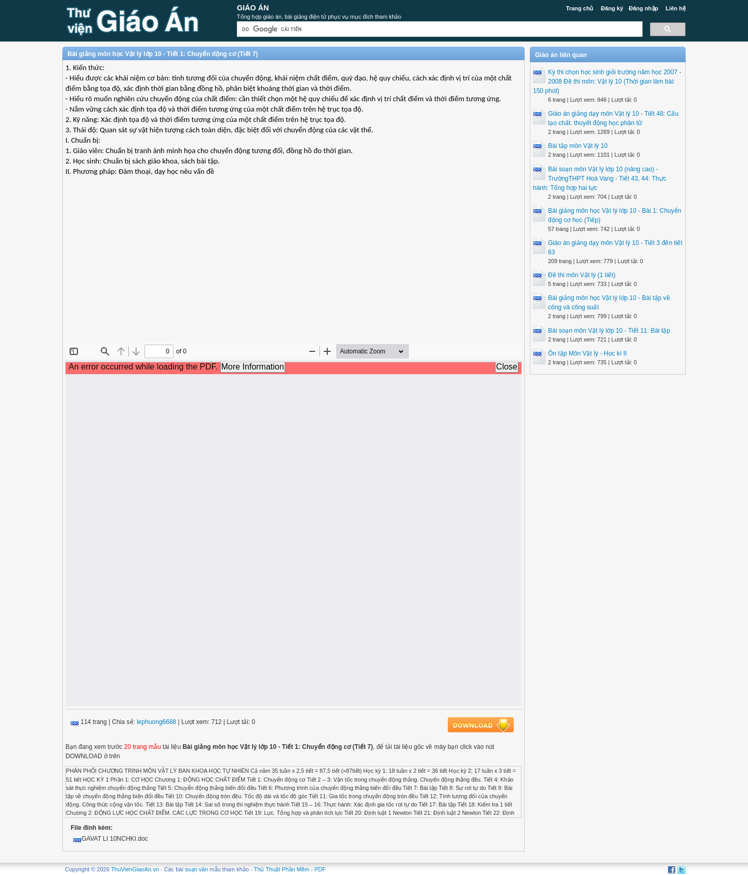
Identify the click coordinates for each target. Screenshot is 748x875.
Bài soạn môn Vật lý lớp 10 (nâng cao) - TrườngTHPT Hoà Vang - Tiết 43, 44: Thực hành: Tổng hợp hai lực (599, 179)
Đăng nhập (644, 8)
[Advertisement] (293, 267)
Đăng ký (612, 8)
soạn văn (196, 869)
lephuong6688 (156, 722)
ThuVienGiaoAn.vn (135, 869)
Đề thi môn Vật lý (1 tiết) (582, 275)
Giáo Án (253, 8)
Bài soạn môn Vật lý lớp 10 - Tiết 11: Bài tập (609, 330)
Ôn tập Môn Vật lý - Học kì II (587, 353)
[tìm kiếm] (438, 29)
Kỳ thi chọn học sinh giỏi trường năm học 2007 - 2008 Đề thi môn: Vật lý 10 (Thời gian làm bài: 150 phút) (607, 81)
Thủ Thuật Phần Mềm (282, 869)
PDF (320, 869)
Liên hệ (676, 8)
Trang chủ (580, 8)
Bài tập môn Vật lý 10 (578, 145)
